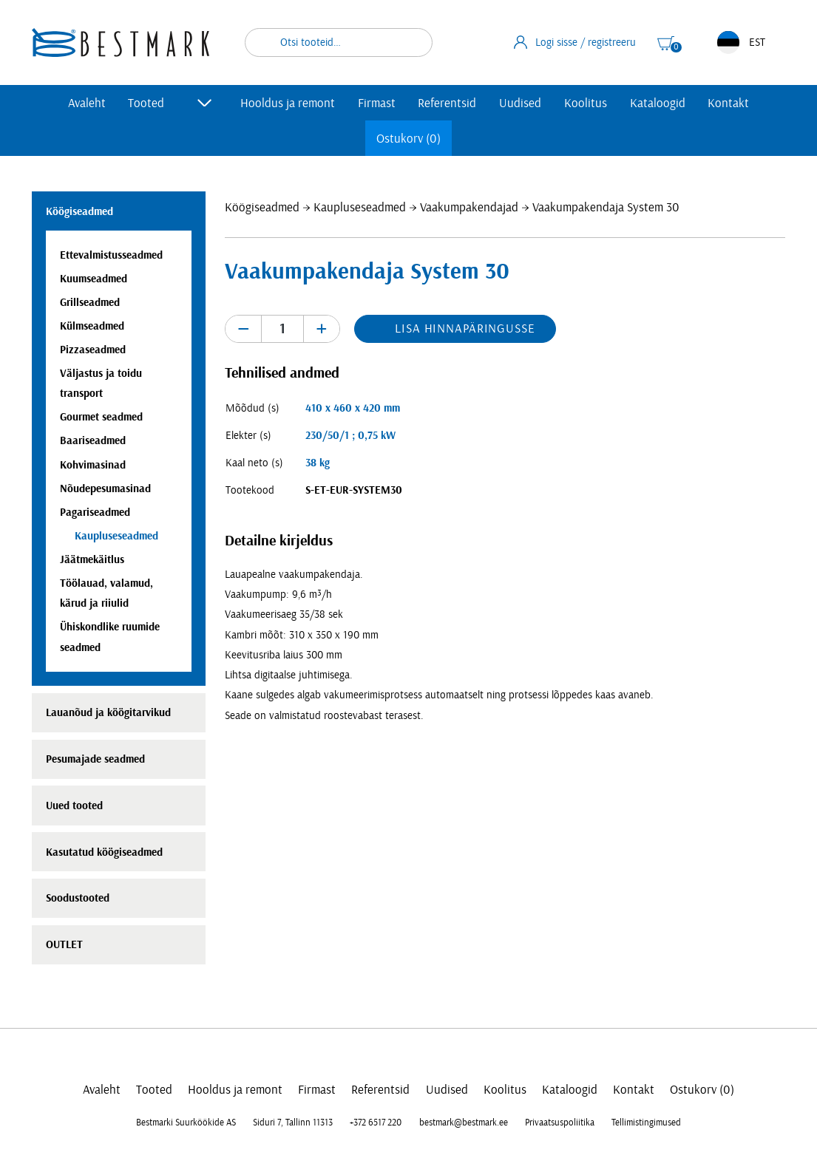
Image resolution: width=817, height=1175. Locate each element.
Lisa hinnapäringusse (465, 328)
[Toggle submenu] (204, 102)
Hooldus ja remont (287, 103)
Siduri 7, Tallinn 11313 (293, 1122)
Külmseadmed (92, 326)
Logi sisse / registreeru (575, 42)
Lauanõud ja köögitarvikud (108, 712)
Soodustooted (77, 898)
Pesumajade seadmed (95, 759)
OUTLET (64, 944)
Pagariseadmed (95, 512)
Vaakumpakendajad (469, 207)
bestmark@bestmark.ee (463, 1122)
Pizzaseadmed (93, 349)
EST (741, 42)
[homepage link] (120, 42)
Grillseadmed (90, 302)
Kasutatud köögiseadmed (104, 852)
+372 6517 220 (375, 1122)
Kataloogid (657, 103)
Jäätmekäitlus (92, 559)
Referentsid (447, 103)
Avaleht (87, 103)
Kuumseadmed (93, 279)
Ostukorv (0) (408, 138)
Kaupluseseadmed (359, 207)
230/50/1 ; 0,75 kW (350, 435)
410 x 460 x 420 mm (352, 408)
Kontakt (728, 103)
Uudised (520, 103)
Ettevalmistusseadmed (111, 255)
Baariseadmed (93, 440)
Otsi (412, 42)
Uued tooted (74, 805)
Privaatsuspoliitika (559, 1122)
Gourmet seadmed (101, 417)
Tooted (146, 103)
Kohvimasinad (93, 465)
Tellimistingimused (646, 1122)
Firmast (377, 103)
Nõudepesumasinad (105, 488)
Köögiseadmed (262, 207)
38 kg (317, 463)
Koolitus (585, 103)
